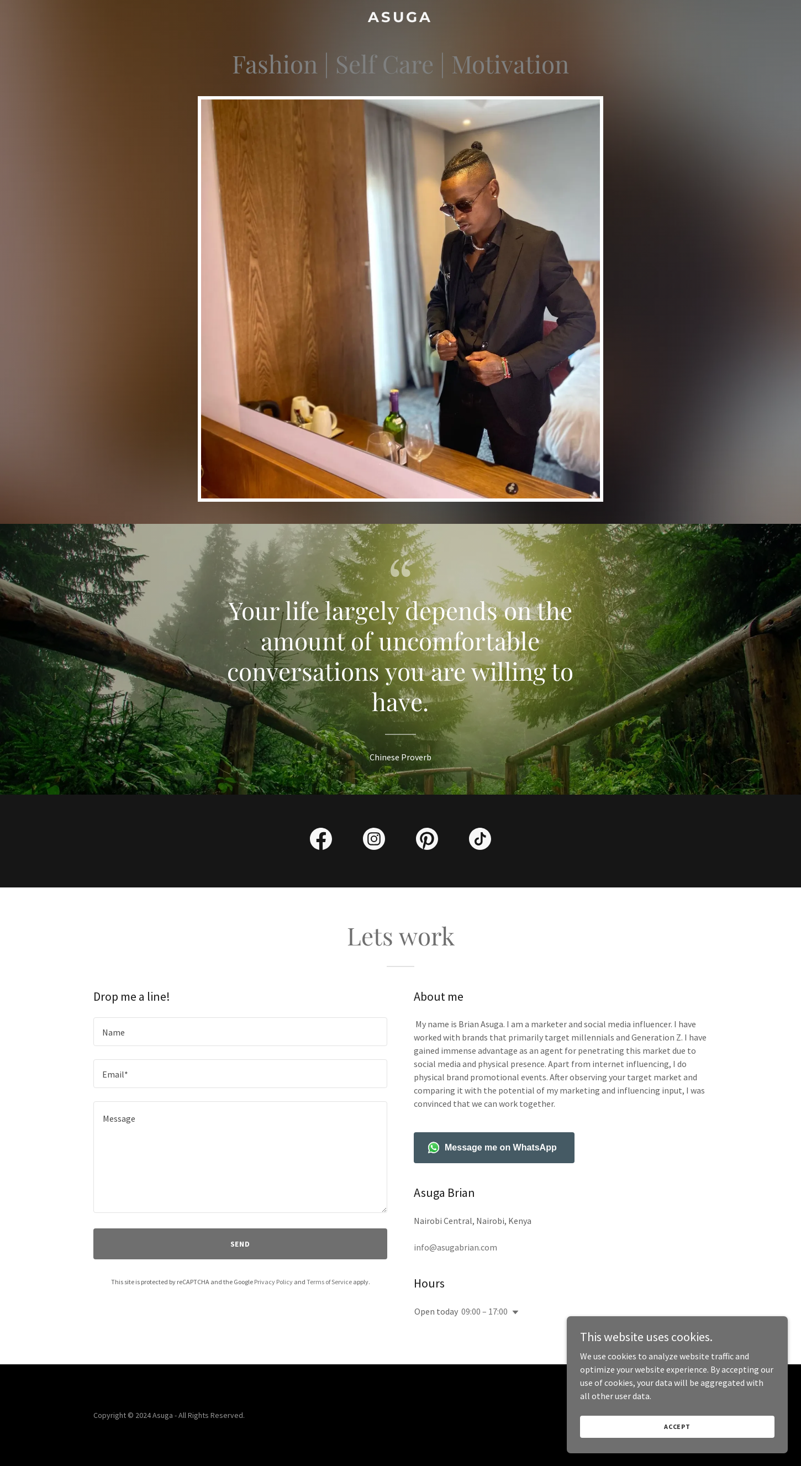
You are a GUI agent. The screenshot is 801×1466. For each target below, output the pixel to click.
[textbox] (240, 1031)
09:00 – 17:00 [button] (484, 1311)
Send (240, 1244)
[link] (400, 18)
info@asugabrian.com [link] (455, 1247)
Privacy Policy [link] (273, 1282)
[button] (513, 1312)
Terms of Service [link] (329, 1282)
